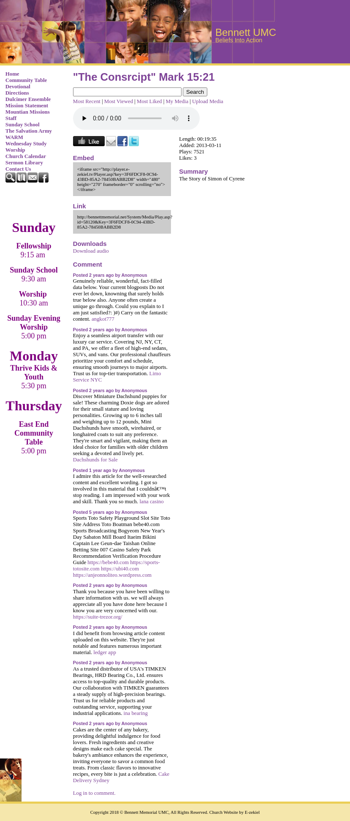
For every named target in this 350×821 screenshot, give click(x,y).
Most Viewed (118, 101)
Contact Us (18, 169)
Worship (15, 150)
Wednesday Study (26, 144)
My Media (177, 101)
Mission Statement (26, 106)
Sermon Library (24, 163)
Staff (10, 118)
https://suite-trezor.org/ (97, 617)
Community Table (26, 80)
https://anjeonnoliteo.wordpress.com (112, 575)
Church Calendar (25, 156)
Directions (17, 93)
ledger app (104, 652)
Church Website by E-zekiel (234, 812)
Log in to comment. (94, 793)
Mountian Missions (27, 112)
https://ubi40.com (120, 569)
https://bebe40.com (108, 562)
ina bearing (136, 713)
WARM (14, 137)
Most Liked (149, 101)
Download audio (91, 251)
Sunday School (22, 125)
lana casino (151, 502)
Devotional (17, 87)
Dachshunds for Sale (95, 460)
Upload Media (207, 101)
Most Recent (86, 101)
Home (12, 74)
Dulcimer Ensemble (28, 99)
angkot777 (103, 319)
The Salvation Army (28, 131)
